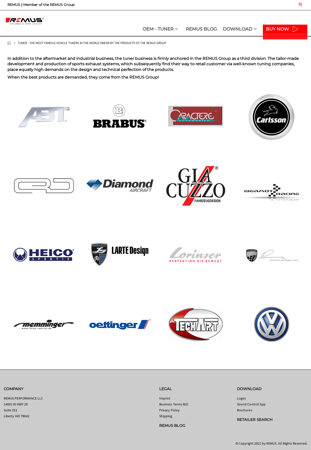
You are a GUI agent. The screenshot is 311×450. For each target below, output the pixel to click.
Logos (241, 398)
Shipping (165, 416)
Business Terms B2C (174, 404)
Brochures (244, 410)
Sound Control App (251, 404)
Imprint (164, 398)
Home (9, 43)
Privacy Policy (169, 410)
